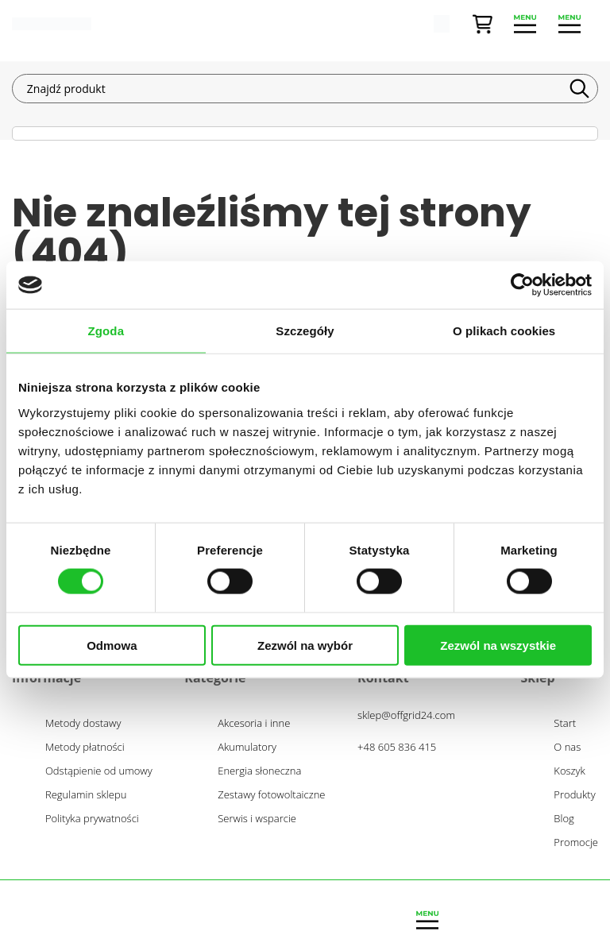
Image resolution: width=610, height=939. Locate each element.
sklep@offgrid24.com (406, 715)
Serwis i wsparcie (257, 819)
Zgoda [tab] (106, 331)
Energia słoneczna (259, 771)
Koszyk (569, 771)
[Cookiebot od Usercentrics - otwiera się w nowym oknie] (522, 285)
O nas (567, 747)
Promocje (576, 843)
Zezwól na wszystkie (498, 644)
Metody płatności (85, 747)
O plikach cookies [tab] (504, 331)
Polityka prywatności (92, 819)
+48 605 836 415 (396, 747)
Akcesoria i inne (254, 723)
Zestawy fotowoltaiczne (271, 795)
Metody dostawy (83, 723)
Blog (563, 819)
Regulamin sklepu (85, 795)
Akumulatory (247, 747)
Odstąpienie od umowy (98, 771)
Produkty (574, 795)
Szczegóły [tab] (305, 331)
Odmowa (112, 644)
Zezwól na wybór (305, 644)
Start (565, 723)
